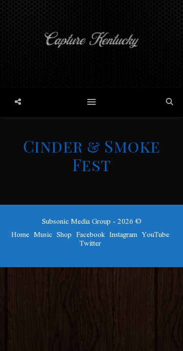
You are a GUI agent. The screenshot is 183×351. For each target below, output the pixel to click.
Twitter (90, 244)
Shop (64, 235)
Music (43, 235)
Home (20, 235)
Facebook (90, 235)
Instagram (123, 235)
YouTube (155, 235)
